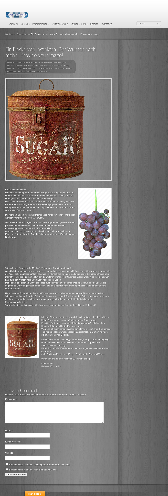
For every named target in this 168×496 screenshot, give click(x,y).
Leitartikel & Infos (79, 24)
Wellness (29, 71)
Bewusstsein (23, 34)
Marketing (65, 65)
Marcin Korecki (25, 62)
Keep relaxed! (33, 65)
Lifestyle (43, 65)
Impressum (106, 24)
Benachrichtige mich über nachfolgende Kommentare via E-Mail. (39, 468)
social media (48, 68)
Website (9, 457)
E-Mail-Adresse (13, 445)
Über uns (25, 24)
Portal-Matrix (37, 68)
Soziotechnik (59, 68)
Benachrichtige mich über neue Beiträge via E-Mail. (33, 473)
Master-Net (11, 68)
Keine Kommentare (42, 71)
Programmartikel (40, 24)
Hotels (71, 207)
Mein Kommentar (24, 68)
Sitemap (94, 24)
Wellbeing (21, 71)
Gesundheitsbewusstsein (17, 65)
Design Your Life (65, 62)
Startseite (13, 24)
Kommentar (11, 399)
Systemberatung (60, 24)
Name (8, 434)
